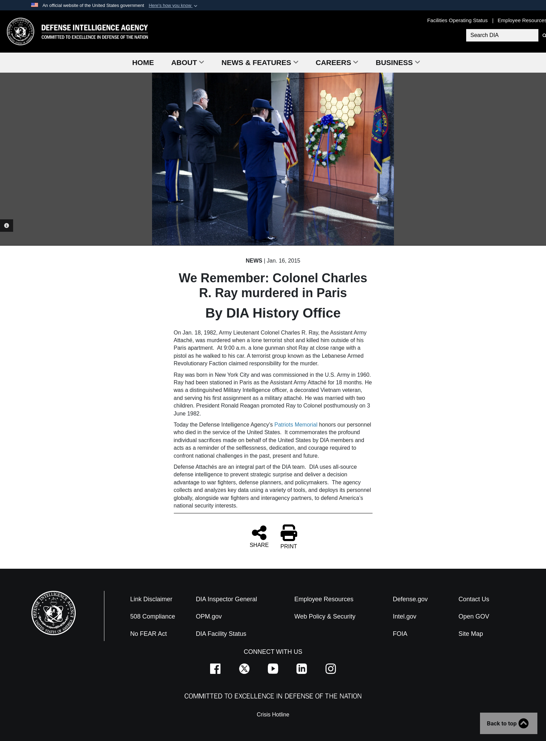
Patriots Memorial (296, 425)
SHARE (259, 536)
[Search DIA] (502, 35)
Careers (337, 62)
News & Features (260, 62)
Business (398, 62)
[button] (174, 5)
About (187, 62)
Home (143, 62)
